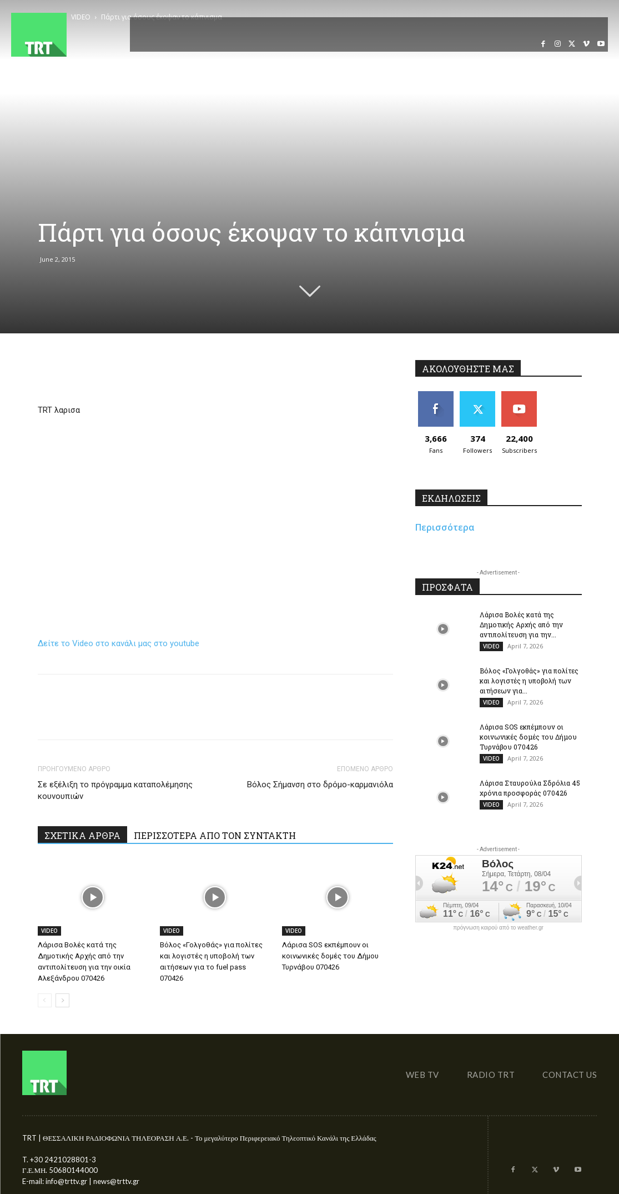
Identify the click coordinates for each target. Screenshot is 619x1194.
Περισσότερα (445, 527)
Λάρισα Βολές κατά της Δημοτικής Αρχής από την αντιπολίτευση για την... (521, 624)
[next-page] (62, 1000)
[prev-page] (45, 1000)
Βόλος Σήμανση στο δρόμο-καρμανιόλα (320, 785)
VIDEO (49, 931)
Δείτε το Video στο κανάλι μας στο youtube (118, 643)
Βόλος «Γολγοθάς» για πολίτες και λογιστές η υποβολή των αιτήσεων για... (529, 680)
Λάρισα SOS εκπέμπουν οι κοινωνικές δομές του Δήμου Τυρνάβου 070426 (330, 956)
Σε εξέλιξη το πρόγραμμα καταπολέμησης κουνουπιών (115, 790)
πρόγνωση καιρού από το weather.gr (498, 928)
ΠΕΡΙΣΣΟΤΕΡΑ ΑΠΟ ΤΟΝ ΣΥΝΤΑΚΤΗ (215, 835)
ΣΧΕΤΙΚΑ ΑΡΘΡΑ (82, 835)
